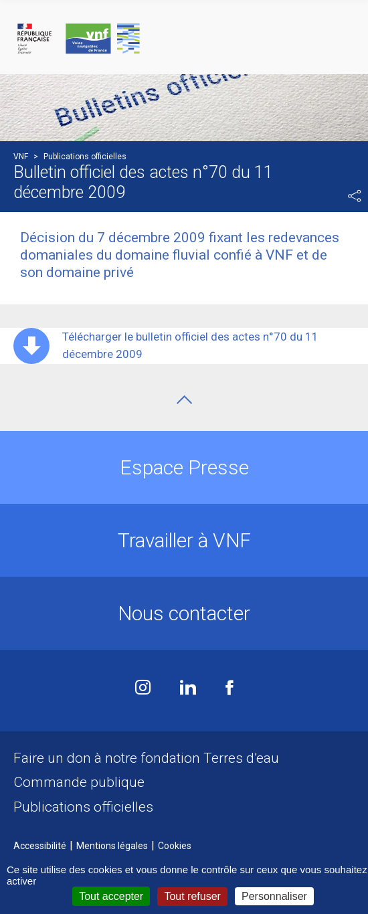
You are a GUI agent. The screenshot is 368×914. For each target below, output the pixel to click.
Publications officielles (83, 807)
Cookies (174, 845)
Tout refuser (192, 896)
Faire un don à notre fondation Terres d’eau (146, 758)
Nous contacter (184, 613)
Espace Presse (184, 467)
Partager (354, 196)
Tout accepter (111, 896)
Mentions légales (112, 845)
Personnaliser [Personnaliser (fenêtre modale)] (274, 896)
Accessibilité (39, 845)
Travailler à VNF (184, 540)
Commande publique (79, 782)
